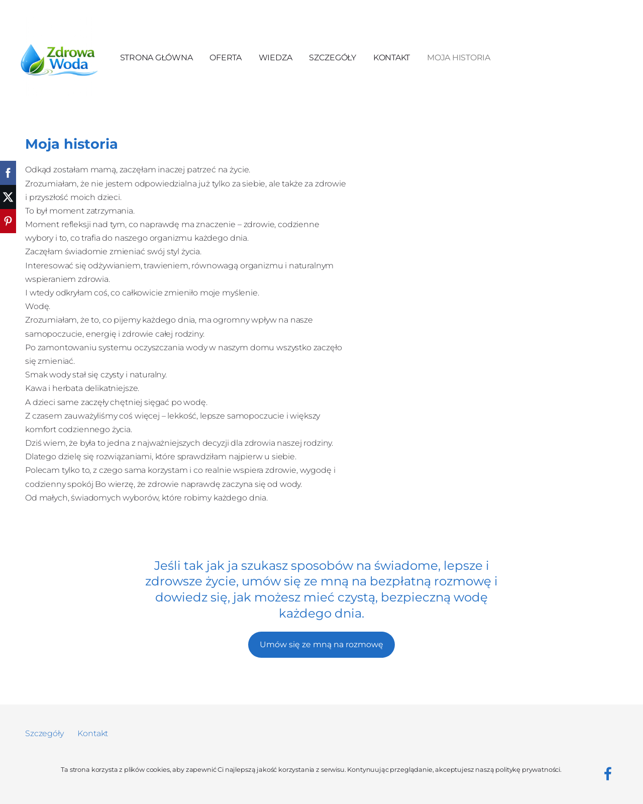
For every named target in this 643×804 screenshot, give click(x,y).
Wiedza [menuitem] (275, 57)
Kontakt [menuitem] (391, 57)
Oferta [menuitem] (225, 57)
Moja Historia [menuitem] (458, 57)
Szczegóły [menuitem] (332, 57)
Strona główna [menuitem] (156, 57)
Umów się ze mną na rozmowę (321, 644)
